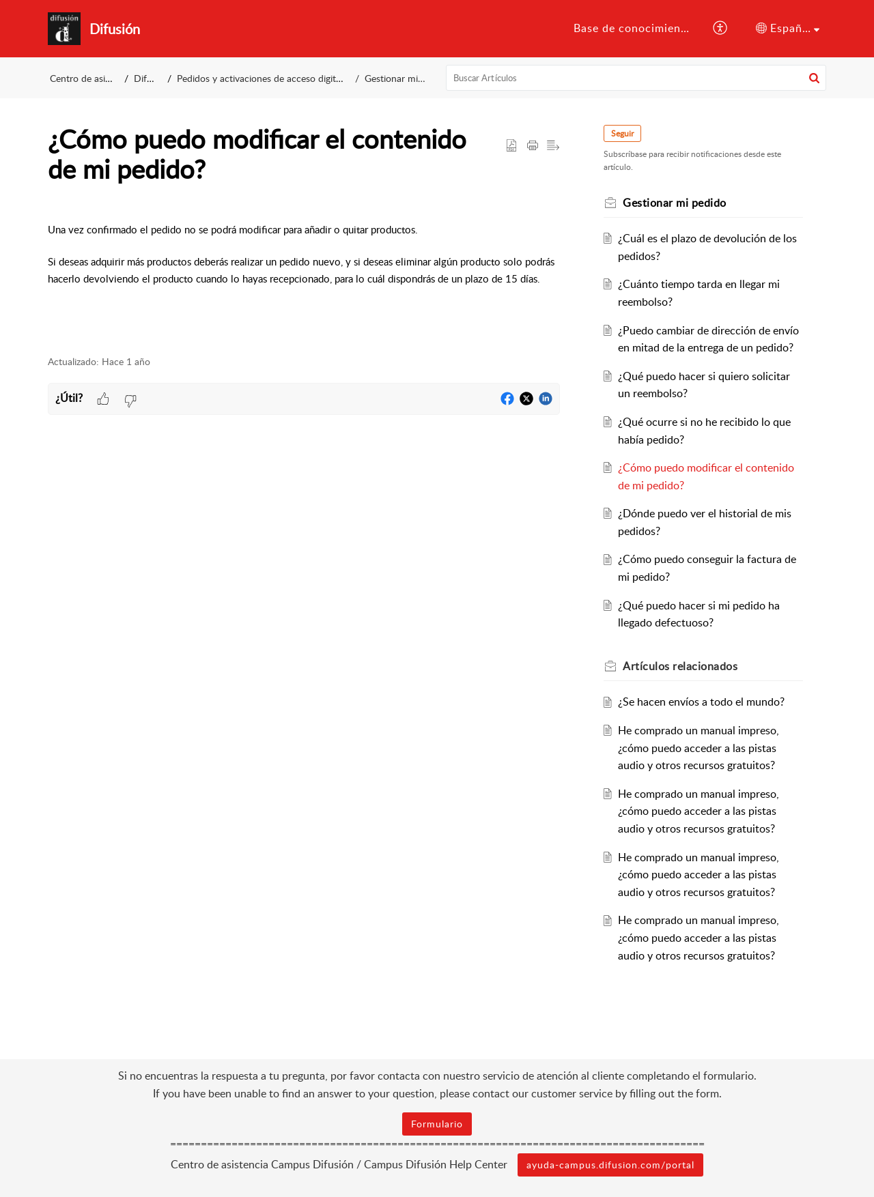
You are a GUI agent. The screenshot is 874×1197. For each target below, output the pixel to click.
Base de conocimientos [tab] (636, 27)
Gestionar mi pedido (407, 78)
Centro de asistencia (92, 78)
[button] (720, 28)
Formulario (437, 1123)
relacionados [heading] (680, 666)
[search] (636, 78)
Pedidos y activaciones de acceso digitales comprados (289, 78)
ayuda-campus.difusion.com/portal (610, 1164)
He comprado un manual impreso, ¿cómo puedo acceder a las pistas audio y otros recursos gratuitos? (698, 748)
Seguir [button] (622, 133)
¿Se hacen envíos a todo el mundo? (701, 701)
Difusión (151, 78)
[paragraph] (304, 278)
